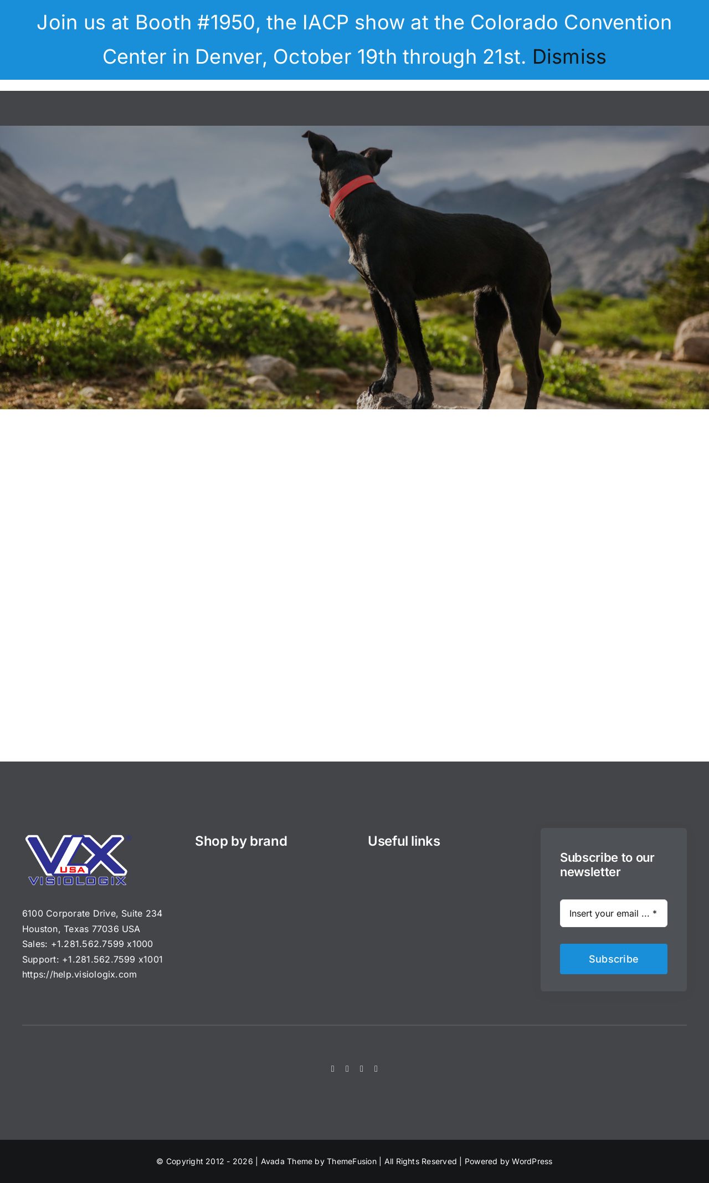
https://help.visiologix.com (79, 974)
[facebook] (333, 1068)
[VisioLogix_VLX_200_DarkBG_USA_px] (77, 837)
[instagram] (361, 1068)
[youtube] (376, 1068)
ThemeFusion (352, 1161)
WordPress (532, 1161)
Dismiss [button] (569, 56)
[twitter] (347, 1068)
